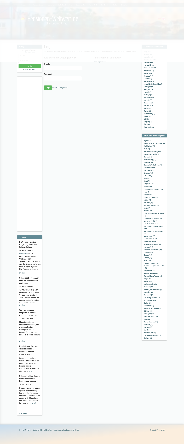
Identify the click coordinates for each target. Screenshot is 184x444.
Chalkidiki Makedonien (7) (153, 165)
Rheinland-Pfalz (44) (151, 273)
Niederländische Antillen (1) (153, 84)
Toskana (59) (148, 325)
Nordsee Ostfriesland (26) (153, 250)
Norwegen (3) (148, 87)
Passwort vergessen (60, 88)
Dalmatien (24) (149, 170)
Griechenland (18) (150, 68)
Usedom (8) (148, 327)
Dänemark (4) (148, 62)
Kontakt (49, 430)
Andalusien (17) (149, 146)
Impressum (58, 430)
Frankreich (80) (149, 65)
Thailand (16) (148, 111)
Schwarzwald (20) (150, 300)
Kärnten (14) (148, 211)
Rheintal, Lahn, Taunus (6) (153, 276)
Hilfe (43, 430)
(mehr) (22, 273)
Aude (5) (147, 149)
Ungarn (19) (148, 122)
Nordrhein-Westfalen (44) (153, 244)
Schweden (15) (149, 97)
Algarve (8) (148, 141)
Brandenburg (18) (150, 160)
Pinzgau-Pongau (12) (151, 263)
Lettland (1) (148, 79)
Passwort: (48, 74)
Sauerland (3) (148, 295)
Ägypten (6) (148, 124)
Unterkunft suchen (32, 430)
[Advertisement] (30, 116)
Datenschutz (69, 430)
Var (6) (146, 330)
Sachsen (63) (148, 281)
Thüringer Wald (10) (151, 316)
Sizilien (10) (148, 303)
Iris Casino (23, 254)
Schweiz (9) (148, 100)
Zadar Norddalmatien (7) (152, 335)
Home (21, 430)
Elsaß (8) (147, 181)
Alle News (23, 413)
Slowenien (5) (148, 103)
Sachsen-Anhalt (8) (150, 284)
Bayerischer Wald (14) (151, 154)
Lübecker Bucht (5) (150, 221)
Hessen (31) (148, 195)
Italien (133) (148, 73)
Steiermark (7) (149, 306)
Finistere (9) (148, 187)
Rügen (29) (148, 279)
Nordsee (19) (148, 247)
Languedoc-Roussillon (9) (153, 218)
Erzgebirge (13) (149, 184)
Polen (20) (147, 92)
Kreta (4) (147, 208)
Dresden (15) (148, 173)
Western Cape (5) (150, 333)
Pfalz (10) (147, 260)
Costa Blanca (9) (149, 168)
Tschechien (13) (149, 114)
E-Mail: (47, 64)
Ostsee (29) (148, 255)
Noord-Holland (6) (150, 242)
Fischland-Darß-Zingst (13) (153, 189)
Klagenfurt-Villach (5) (151, 205)
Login (48, 88)
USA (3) (146, 119)
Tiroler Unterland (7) (151, 322)
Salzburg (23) (148, 287)
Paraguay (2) (148, 89)
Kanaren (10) (148, 203)
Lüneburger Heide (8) (151, 224)
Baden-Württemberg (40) (152, 152)
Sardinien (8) (148, 292)
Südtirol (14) (148, 311)
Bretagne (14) (148, 162)
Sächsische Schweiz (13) (152, 308)
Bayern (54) (148, 157)
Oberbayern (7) (149, 252)
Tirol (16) (147, 319)
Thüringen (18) (149, 314)
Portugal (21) (148, 95)
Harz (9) (147, 192)
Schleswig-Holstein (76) (152, 298)
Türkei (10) (147, 116)
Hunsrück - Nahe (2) (151, 197)
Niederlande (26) (149, 81)
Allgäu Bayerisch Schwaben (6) (154, 143)
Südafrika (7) (148, 108)
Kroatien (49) (148, 76)
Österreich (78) (149, 127)
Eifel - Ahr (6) (148, 176)
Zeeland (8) (148, 338)
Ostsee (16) (148, 258)
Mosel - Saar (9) (149, 236)
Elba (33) (147, 178)
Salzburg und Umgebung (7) (153, 289)
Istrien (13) (148, 200)
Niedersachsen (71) (150, 239)
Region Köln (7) (149, 271)
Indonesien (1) (149, 71)
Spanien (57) (148, 106)
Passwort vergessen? (29, 69)
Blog (77, 430)
